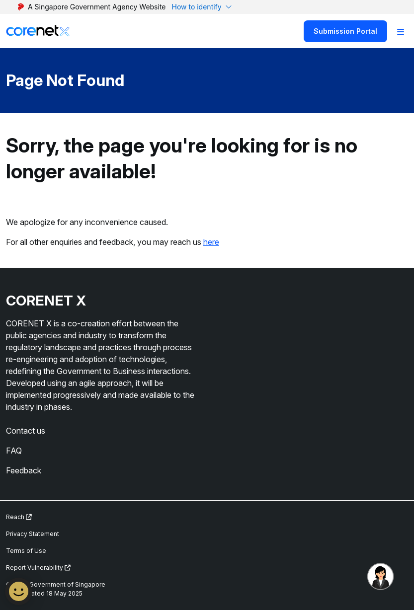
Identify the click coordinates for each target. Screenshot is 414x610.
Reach (19, 517)
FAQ (14, 451)
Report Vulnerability (38, 567)
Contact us (25, 431)
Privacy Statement (32, 533)
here (211, 242)
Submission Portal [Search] (345, 31)
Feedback (23, 470)
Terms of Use (26, 550)
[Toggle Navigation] (400, 31)
